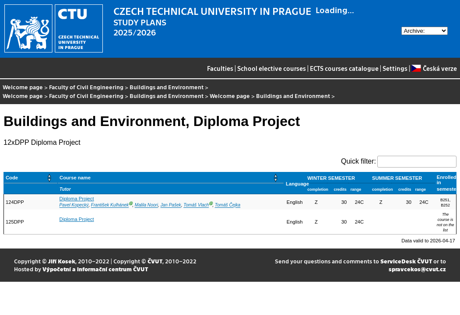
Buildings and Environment (167, 87)
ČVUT (154, 261)
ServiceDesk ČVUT (406, 261)
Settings (395, 68)
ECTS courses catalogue (344, 68)
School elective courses (271, 68)
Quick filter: (358, 161)
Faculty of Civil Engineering (86, 87)
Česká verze (433, 68)
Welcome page (23, 87)
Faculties (220, 68)
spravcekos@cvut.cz (417, 269)
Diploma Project (77, 198)
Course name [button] (75, 177)
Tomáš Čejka (227, 205)
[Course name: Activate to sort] (171, 177)
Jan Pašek (171, 205)
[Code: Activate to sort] (31, 177)
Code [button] (12, 177)
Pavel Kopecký (74, 205)
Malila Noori (146, 205)
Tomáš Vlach (196, 205)
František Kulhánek (110, 205)
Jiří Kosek (61, 261)
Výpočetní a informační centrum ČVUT (95, 269)
